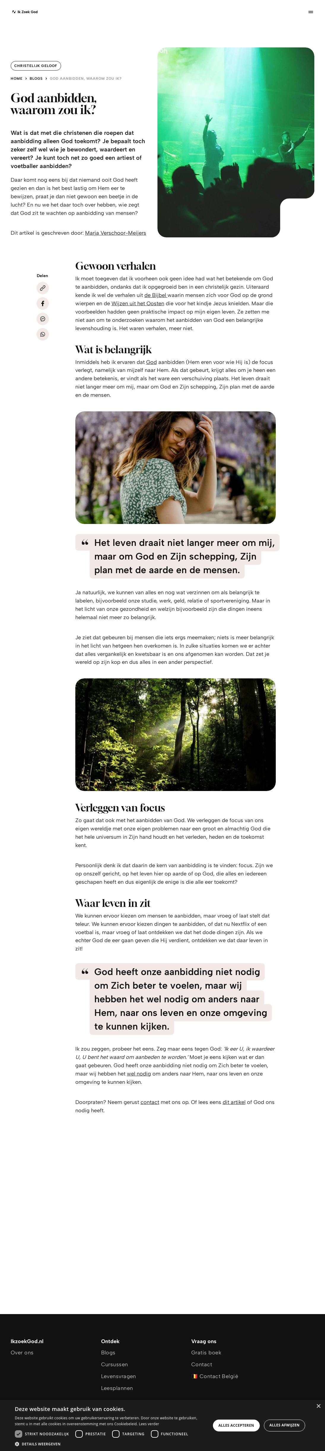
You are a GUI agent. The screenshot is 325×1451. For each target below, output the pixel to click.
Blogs (36, 78)
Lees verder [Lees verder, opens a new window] (149, 1423)
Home (17, 78)
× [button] (318, 1406)
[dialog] (162, 1425)
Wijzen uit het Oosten (137, 303)
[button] (110, 1444)
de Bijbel (156, 295)
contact (150, 1102)
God (151, 362)
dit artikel (234, 1102)
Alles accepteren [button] (236, 1425)
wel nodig (139, 1073)
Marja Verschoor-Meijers (115, 233)
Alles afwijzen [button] (285, 1425)
